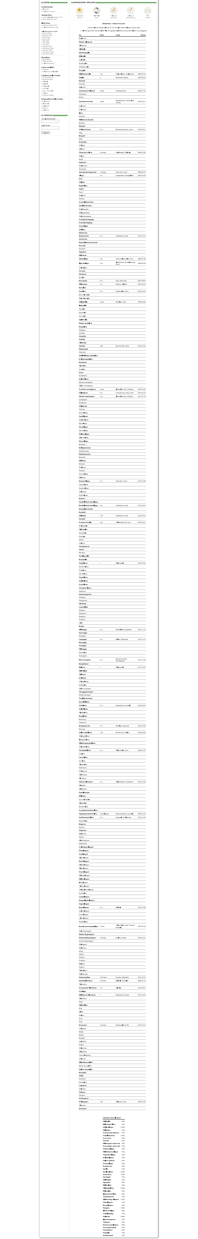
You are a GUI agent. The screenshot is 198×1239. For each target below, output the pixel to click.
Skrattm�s (83, 533)
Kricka (81, 97)
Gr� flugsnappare (85, 931)
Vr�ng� (46, 86)
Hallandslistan (47, 61)
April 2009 (46, 39)
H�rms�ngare (84, 875)
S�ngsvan (82, 45)
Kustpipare (82, 403)
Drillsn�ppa (83, 495)
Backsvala (82, 719)
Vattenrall (82, 352)
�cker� (46, 103)
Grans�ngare (83, 914)
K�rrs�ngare (84, 865)
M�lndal (46, 106)
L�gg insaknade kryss (131, 16)
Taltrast (81, 837)
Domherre (82, 1079)
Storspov (82, 470)
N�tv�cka (83, 970)
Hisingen (46, 69)
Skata (81, 1002)
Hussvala (82, 729)
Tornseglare (83, 656)
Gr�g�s (82, 60)
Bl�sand (82, 87)
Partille (45, 108)
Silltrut (81, 540)
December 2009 (48, 54)
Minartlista (148, 15)
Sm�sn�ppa (83, 420)
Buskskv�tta (83, 807)
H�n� (45, 81)
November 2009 (48, 52)
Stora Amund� (48, 91)
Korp (80, 1018)
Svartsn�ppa (83, 474)
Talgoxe (81, 967)
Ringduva (82, 616)
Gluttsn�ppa (83, 484)
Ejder (81, 139)
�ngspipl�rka (84, 739)
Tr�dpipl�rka (84, 736)
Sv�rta (81, 156)
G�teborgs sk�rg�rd (51, 71)
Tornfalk (82, 333)
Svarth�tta (83, 893)
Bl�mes (82, 964)
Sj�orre (82, 149)
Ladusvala (82, 722)
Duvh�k (82, 309)
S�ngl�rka (83, 712)
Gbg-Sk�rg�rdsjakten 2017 (53, 17)
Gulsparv (82, 1095)
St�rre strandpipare (86, 386)
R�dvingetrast (84, 840)
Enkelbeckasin (84, 451)
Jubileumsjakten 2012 (50, 25)
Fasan (81, 192)
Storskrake (82, 169)
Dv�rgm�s (83, 526)
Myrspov (82, 464)
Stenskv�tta (83, 821)
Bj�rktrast (83, 834)
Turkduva (82, 619)
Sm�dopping (83, 209)
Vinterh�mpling (84, 1055)
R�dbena (82, 477)
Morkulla (82, 457)
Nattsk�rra (83, 652)
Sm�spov (82, 467)
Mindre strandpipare (86, 382)
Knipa (81, 159)
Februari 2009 (47, 35)
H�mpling (83, 1051)
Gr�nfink (82, 1041)
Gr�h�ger (83, 268)
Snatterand (82, 94)
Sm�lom (82, 195)
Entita (81, 951)
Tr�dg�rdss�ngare (86, 889)
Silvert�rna (83, 574)
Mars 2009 (46, 37)
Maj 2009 (46, 41)
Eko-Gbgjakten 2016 (50, 19)
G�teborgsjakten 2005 (51, 27)
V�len (45, 93)
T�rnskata (82, 984)
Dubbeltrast (83, 843)
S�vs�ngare (83, 858)
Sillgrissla (82, 591)
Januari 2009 (47, 33)
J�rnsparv (82, 778)
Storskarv (82, 249)
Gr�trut (82, 543)
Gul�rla (82, 754)
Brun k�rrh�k (84, 295)
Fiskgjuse (82, 330)
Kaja (80, 1008)
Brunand (82, 123)
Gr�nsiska (83, 1048)
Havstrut (82, 552)
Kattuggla (82, 636)
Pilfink (81, 1032)
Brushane (82, 444)
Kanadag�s (83, 63)
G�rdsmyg (83, 775)
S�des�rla (83, 764)
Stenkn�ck (83, 1082)
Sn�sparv (82, 1089)
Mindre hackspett (85, 695)
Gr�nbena (82, 492)
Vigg (80, 133)
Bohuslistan (47, 59)
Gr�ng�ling (83, 681)
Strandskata (83, 375)
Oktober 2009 (47, 50)
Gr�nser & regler (49, 11)
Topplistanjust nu (80, 15)
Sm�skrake (83, 166)
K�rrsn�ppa (84, 437)
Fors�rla (82, 761)
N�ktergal (82, 789)
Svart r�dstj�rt (84, 799)
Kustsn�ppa (83, 413)
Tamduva (82, 610)
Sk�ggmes (83, 944)
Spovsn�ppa (83, 430)
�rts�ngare (83, 882)
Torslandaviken (48, 77)
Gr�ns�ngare (84, 911)
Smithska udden (48, 95)
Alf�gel (82, 145)
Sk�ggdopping (84, 213)
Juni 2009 (46, 43)
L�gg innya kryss (114, 16)
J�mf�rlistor (97, 16)
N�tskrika (82, 998)
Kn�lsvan (82, 38)
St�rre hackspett (85, 688)
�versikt (46, 9)
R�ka (81, 1012)
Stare (80, 1021)
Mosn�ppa (83, 423)
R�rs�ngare (83, 868)
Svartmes (82, 960)
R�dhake (82, 785)
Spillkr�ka (83, 685)
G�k (81, 623)
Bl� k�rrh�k (84, 298)
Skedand (82, 116)
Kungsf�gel (83, 921)
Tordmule (82, 597)
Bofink (81, 1035)
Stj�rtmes (82, 948)
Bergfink (82, 1038)
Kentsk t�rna (83, 566)
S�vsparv (82, 1105)
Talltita (81, 954)
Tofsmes (82, 957)
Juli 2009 (46, 44)
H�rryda (46, 110)
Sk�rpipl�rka (84, 747)
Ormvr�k (82, 316)
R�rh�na (82, 366)
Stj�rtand (82, 109)
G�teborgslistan (48, 63)
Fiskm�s (82, 536)
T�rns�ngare (84, 886)
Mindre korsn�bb (85, 1066)
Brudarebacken (48, 79)
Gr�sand (82, 106)
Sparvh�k (82, 312)
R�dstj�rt (83, 803)
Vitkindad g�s (84, 67)
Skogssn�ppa (84, 488)
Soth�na (82, 369)
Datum (143, 35)
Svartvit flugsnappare (86, 941)
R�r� (45, 84)
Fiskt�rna (82, 570)
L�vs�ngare (84, 918)
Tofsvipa (82, 409)
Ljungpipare (83, 399)
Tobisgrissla (83, 600)
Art (80, 35)
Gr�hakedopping (85, 216)
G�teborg (46, 101)
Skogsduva (82, 613)
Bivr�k (81, 277)
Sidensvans (83, 768)
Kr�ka (81, 1015)
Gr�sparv (82, 1028)
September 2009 (48, 48)
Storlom (81, 199)
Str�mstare (83, 771)
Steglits (81, 1045)
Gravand (82, 84)
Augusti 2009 (47, 46)
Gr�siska (82, 1059)
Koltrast (81, 827)
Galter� (46, 88)
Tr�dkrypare (83, 974)
